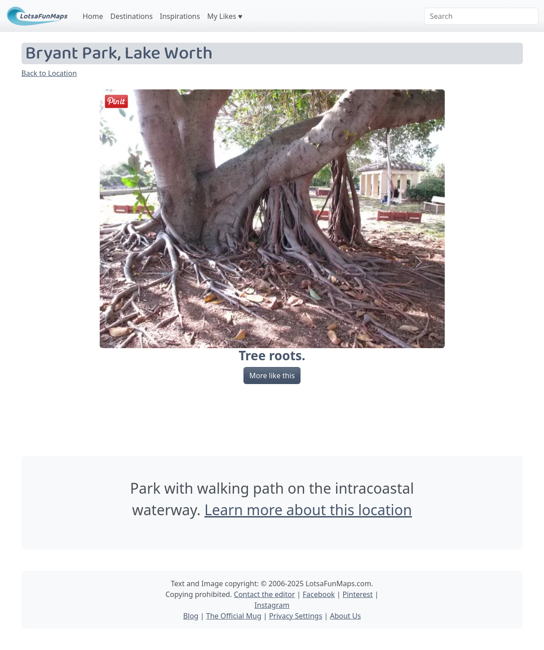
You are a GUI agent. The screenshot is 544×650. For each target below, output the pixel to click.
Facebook (319, 594)
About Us (345, 616)
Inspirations (180, 16)
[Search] (481, 16)
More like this (272, 375)
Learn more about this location (308, 509)
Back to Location (49, 73)
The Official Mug (233, 616)
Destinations (132, 16)
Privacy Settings (295, 616)
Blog (191, 616)
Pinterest (358, 594)
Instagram (272, 605)
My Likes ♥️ (224, 16)
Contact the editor (264, 594)
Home (93, 16)
